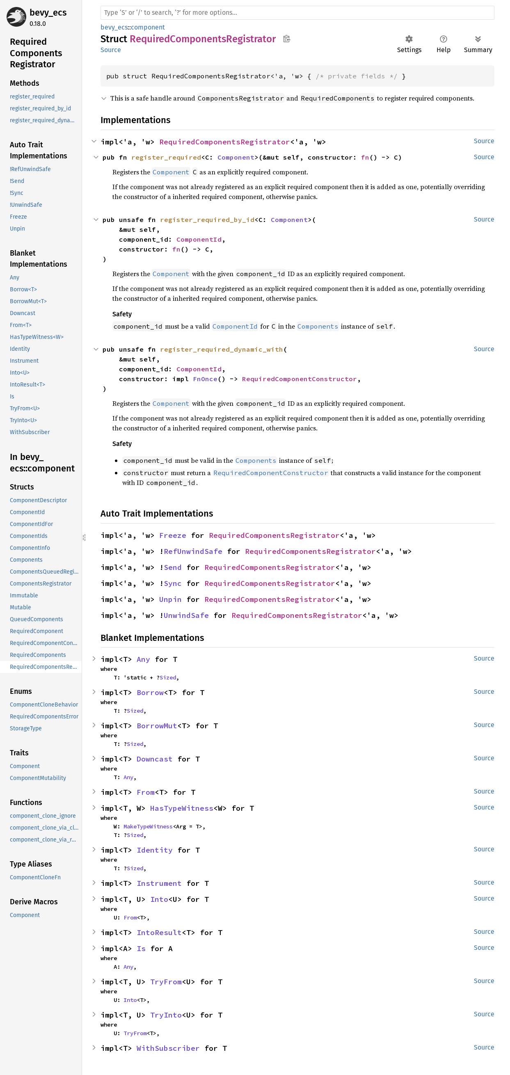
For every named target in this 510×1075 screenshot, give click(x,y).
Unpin (170, 599)
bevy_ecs (48, 12)
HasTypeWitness (181, 808)
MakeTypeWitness (148, 826)
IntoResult (159, 932)
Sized (168, 677)
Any (143, 659)
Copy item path (286, 39)
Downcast (155, 759)
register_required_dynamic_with (221, 349)
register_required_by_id (207, 219)
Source (111, 50)
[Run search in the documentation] (297, 13)
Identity (155, 850)
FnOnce (205, 379)
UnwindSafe (186, 615)
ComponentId (199, 239)
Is (141, 948)
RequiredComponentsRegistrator (224, 141)
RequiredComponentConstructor (299, 379)
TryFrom (166, 981)
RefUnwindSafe (193, 551)
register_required (166, 157)
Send (173, 567)
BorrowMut (157, 725)
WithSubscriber (168, 1048)
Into (159, 899)
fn (365, 157)
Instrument (159, 883)
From (146, 792)
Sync (173, 583)
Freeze (172, 535)
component (148, 27)
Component (235, 157)
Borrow (150, 692)
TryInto (166, 1015)
